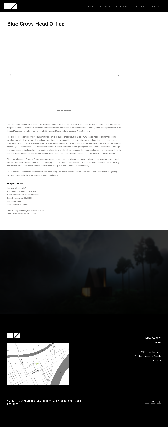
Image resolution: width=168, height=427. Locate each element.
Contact (156, 6)
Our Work (105, 6)
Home (91, 6)
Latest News (139, 6)
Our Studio (121, 6)
